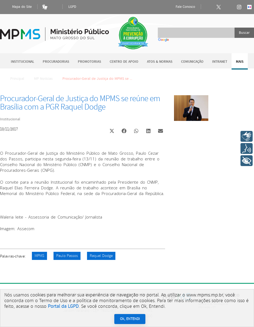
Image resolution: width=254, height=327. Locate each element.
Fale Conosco (180, 7)
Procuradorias (56, 62)
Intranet (219, 62)
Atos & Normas (159, 62)
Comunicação (192, 62)
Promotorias (89, 62)
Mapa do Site (17, 7)
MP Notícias (43, 79)
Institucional (22, 62)
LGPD (72, 7)
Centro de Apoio (124, 62)
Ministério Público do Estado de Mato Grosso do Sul (54, 30)
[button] (111, 131)
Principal (13, 79)
